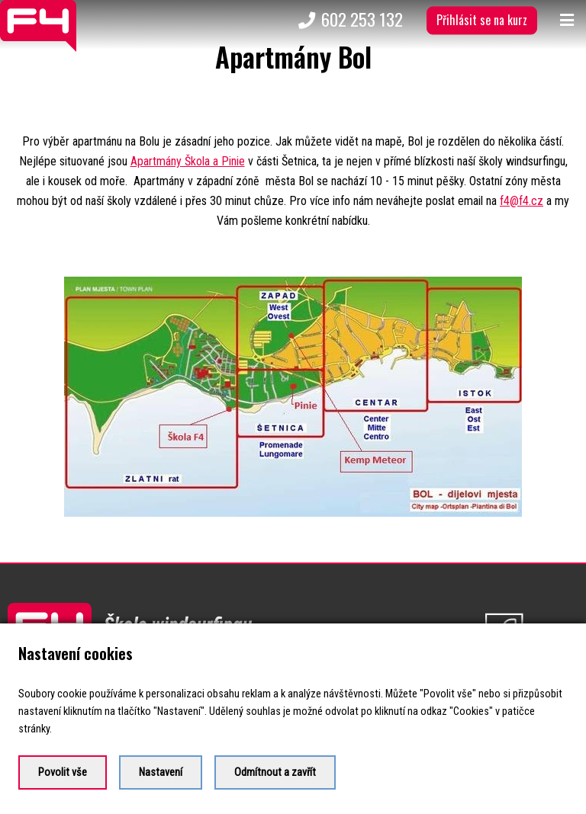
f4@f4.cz (521, 201)
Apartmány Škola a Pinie (187, 161)
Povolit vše (62, 772)
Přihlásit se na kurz (481, 20)
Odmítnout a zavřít (275, 772)
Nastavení (160, 772)
